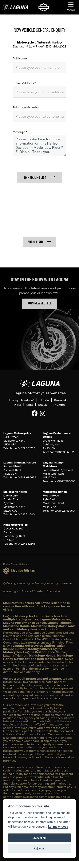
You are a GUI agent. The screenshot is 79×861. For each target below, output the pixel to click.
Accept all (39, 838)
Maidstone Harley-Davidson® (15, 493)
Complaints (53, 591)
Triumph (59, 405)
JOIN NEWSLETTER (40, 303)
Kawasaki (61, 400)
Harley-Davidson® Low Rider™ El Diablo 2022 (39, 45)
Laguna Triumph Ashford (19, 462)
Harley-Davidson (21, 400)
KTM (17, 405)
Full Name (21, 58)
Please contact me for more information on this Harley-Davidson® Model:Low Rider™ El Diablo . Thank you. (39, 145)
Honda (44, 400)
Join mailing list (35, 178)
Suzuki (43, 405)
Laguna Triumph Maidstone (53, 464)
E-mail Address (24, 83)
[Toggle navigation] (70, 7)
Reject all (39, 848)
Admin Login (10, 591)
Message (20, 132)
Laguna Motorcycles (17, 433)
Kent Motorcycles (15, 524)
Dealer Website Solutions (16, 564)
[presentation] (45, 208)
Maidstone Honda (55, 491)
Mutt (29, 405)
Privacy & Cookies (33, 591)
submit (35, 242)
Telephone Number (26, 107)
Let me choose (58, 826)
